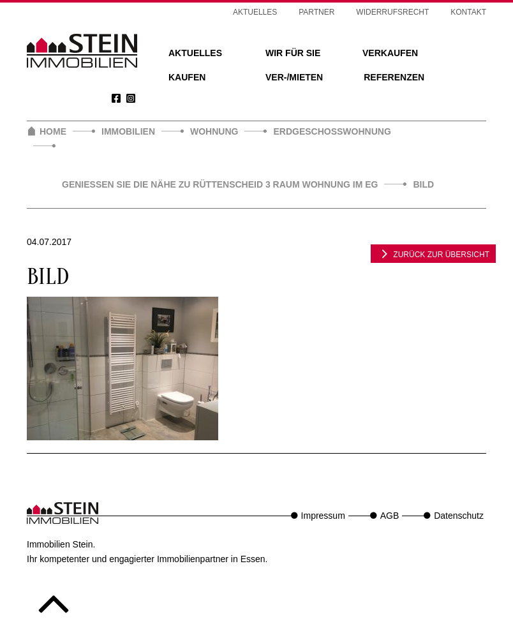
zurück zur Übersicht (433, 253)
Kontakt (468, 12)
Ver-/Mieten (294, 77)
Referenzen (394, 77)
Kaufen (186, 77)
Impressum (323, 515)
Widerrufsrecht (392, 12)
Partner (316, 12)
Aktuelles (195, 53)
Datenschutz (459, 515)
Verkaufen (390, 53)
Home (53, 131)
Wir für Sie (292, 53)
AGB (389, 515)
